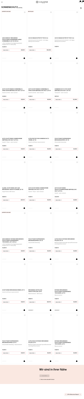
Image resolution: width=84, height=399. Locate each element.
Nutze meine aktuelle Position (47, 379)
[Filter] (81, 8)
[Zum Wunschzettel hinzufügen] (25, 12)
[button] (79, 2)
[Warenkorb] (82, 2)
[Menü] (2, 2)
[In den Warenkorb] (24, 58)
